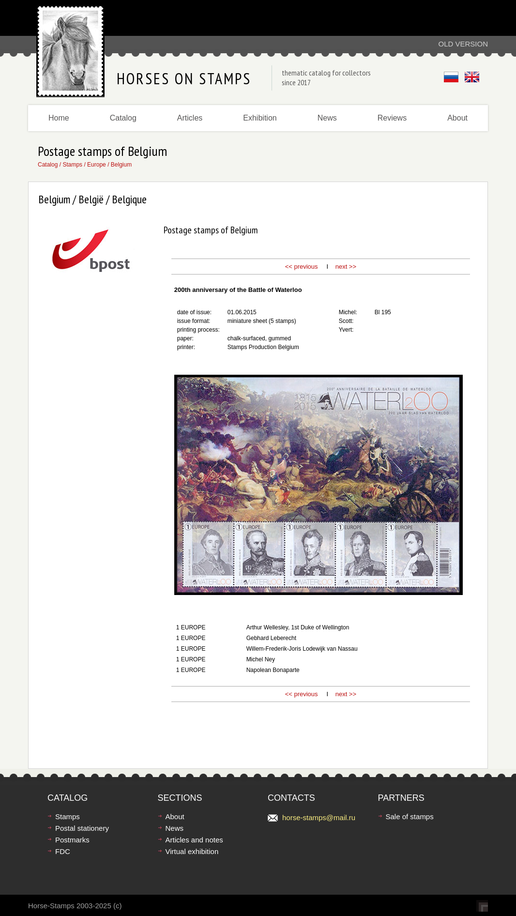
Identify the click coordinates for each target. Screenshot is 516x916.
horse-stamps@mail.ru (318, 817)
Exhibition (259, 118)
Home (58, 118)
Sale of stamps (410, 816)
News (327, 118)
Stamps (72, 164)
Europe (96, 164)
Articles (189, 118)
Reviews (392, 118)
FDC (62, 851)
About (457, 118)
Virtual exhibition (192, 851)
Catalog (123, 118)
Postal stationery (82, 828)
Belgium (121, 164)
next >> (345, 266)
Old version (463, 44)
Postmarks (72, 840)
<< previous (301, 266)
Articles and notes (194, 840)
